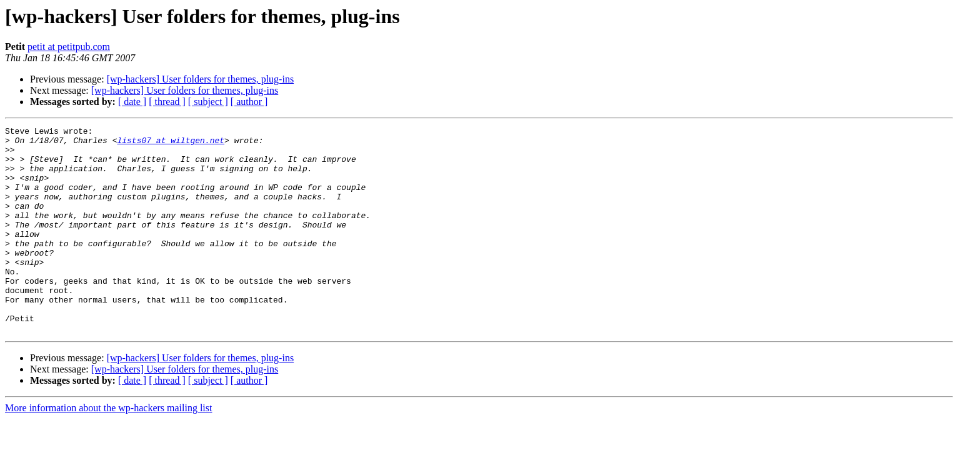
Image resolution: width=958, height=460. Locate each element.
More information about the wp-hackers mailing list (108, 449)
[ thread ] (167, 101)
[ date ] (132, 101)
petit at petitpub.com (68, 46)
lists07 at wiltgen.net (170, 143)
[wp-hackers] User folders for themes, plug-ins (200, 79)
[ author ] (249, 101)
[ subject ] (208, 101)
